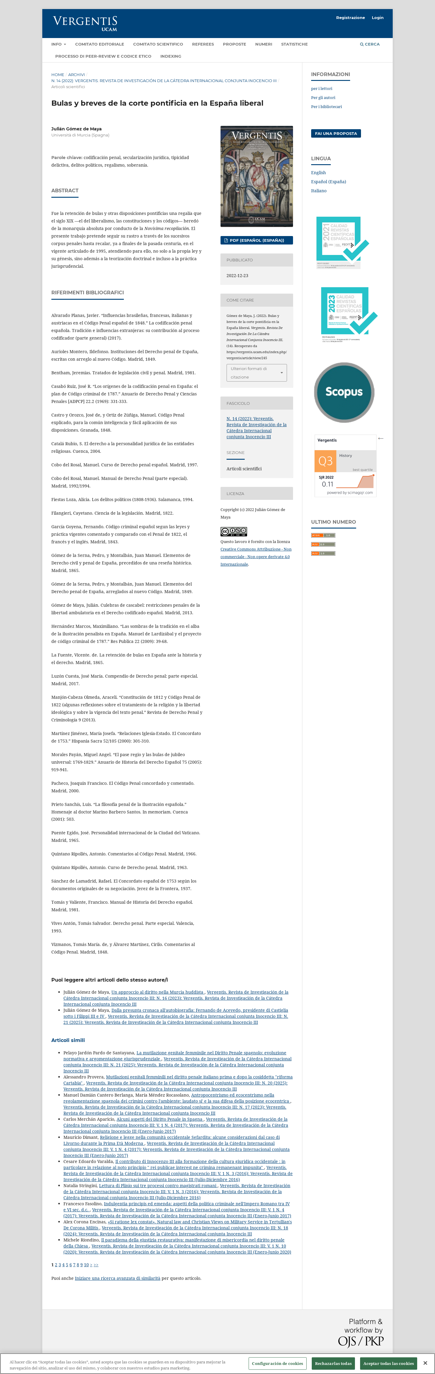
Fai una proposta (336, 133)
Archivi (76, 74)
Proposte (234, 44)
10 (86, 1264)
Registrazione (350, 17)
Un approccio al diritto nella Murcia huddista (158, 992)
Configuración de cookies (277, 1366)
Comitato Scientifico (158, 44)
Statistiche (294, 44)
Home (57, 74)
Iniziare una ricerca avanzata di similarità (117, 1278)
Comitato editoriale (99, 44)
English (318, 172)
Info (57, 44)
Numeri (263, 44)
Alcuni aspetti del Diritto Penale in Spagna (160, 1119)
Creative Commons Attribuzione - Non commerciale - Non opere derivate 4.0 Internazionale (256, 556)
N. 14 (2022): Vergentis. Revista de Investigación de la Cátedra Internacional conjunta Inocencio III (164, 80)
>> (96, 1264)
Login (378, 17)
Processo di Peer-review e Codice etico (103, 56)
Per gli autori (323, 97)
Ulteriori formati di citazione (249, 372)
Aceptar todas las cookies (388, 1366)
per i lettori (321, 88)
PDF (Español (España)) (256, 240)
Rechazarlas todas (333, 1366)
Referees (203, 44)
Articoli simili (68, 1040)
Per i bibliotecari (326, 106)
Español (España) (328, 181)
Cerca (370, 44)
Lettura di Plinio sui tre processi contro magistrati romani (158, 1185)
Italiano (319, 190)
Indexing (170, 56)
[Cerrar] (425, 1365)
